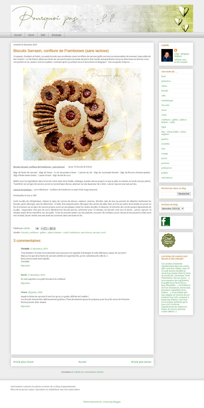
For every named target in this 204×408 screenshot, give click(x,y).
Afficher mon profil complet (180, 60)
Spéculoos (166, 81)
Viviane (24, 292)
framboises (74, 232)
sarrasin (96, 232)
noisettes (165, 144)
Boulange (56, 35)
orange (164, 153)
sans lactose (86, 232)
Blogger (117, 402)
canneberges (167, 100)
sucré (103, 232)
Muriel (24, 275)
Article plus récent (23, 361)
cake (163, 95)
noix (163, 149)
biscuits (25, 232)
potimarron (166, 168)
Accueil (17, 35)
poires (164, 158)
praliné (164, 173)
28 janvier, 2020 (35, 292)
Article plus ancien (141, 361)
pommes (165, 163)
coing (163, 115)
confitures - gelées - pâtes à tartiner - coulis (48, 232)
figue (163, 127)
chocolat (165, 105)
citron (164, 110)
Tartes (164, 86)
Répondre (25, 265)
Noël (163, 76)
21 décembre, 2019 (39, 249)
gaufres (164, 139)
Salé (43, 35)
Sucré (31, 35)
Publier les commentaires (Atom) (88, 372)
